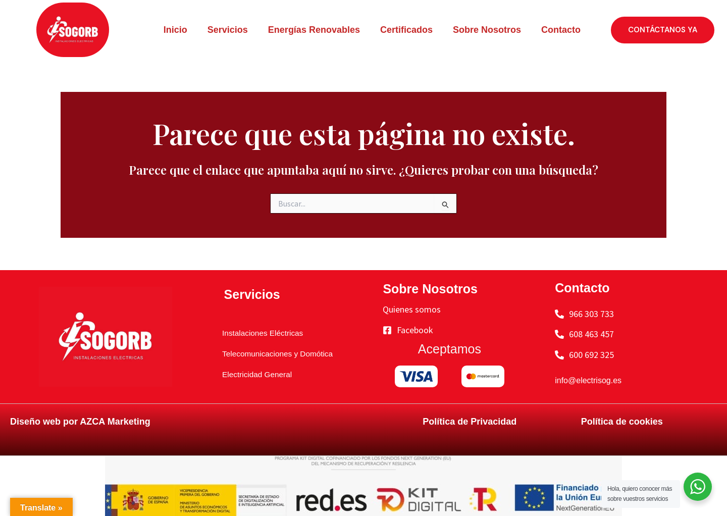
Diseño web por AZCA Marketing (80, 422)
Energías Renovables (314, 30)
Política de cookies (622, 422)
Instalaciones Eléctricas (260, 333)
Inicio (175, 30)
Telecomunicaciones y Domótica (277, 353)
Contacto (561, 30)
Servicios (227, 30)
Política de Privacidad (469, 422)
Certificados (406, 30)
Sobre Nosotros (487, 30)
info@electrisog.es (592, 380)
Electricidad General (253, 374)
